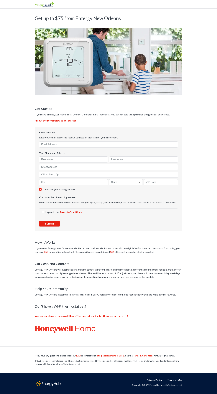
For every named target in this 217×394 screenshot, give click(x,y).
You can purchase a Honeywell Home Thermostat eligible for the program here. (81, 315)
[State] (126, 182)
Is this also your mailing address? (59, 189)
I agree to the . (63, 212)
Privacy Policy (154, 379)
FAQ (78, 355)
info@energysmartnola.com (110, 355)
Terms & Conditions (70, 212)
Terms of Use (174, 379)
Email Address (47, 132)
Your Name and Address (52, 153)
